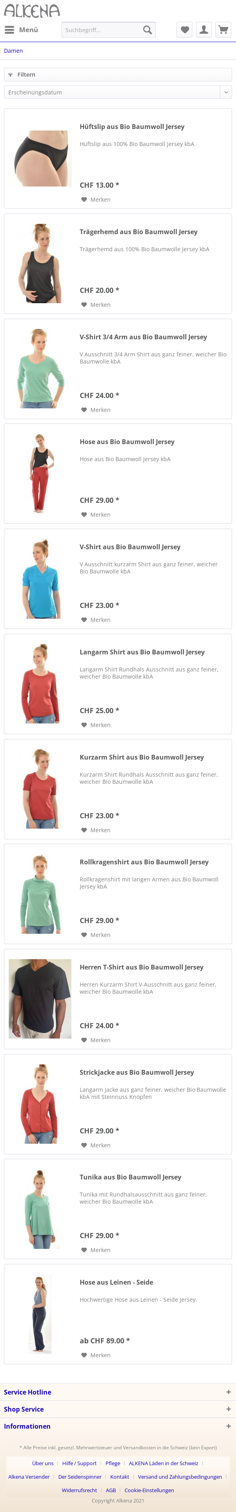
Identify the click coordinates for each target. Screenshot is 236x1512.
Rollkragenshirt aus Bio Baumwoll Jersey (144, 862)
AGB (111, 1490)
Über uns (43, 1463)
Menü (21, 28)
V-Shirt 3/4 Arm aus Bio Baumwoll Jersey (143, 337)
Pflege (113, 1463)
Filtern (21, 74)
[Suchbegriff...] (108, 30)
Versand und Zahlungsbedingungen (180, 1476)
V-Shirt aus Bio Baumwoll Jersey (130, 547)
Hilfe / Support (79, 1463)
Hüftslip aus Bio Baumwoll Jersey (132, 127)
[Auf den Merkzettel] (96, 199)
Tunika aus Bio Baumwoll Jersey (130, 1177)
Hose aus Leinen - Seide (116, 1282)
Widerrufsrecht (79, 1490)
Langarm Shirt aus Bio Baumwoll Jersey (142, 652)
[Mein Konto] (204, 30)
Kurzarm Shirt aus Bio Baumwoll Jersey (142, 757)
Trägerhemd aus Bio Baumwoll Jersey (139, 232)
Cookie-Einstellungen (149, 1490)
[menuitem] (21, 30)
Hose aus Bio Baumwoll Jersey (127, 442)
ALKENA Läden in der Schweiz (163, 1463)
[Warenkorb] (223, 30)
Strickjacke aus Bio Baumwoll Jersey (137, 1072)
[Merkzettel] (184, 30)
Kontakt (119, 1476)
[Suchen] (147, 30)
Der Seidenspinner (80, 1476)
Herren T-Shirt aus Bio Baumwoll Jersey (141, 967)
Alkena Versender (29, 1476)
